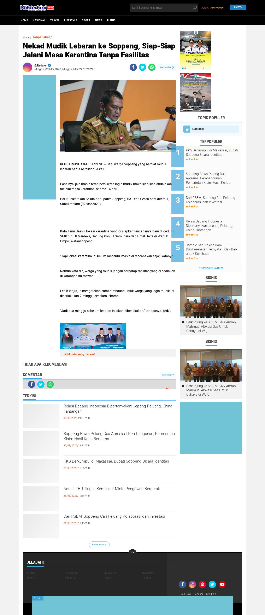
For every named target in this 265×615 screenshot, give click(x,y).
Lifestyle (70, 20)
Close (38, 598)
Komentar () (167, 67)
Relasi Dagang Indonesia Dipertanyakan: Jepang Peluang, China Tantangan (120, 410)
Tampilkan (168, 374)
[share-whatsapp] (151, 67)
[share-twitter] (142, 67)
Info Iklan (214, 594)
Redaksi (200, 594)
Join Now (186, 594)
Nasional (39, 20)
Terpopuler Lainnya (211, 254)
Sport (86, 20)
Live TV (237, 7)
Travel (54, 20)
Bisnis (111, 20)
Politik (70, 578)
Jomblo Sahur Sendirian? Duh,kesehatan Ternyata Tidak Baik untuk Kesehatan (217, 238)
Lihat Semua (99, 544)
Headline (71, 572)
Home (24, 20)
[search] (164, 8)
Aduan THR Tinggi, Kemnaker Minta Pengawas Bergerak (118, 493)
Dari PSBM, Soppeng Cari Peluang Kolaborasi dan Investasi (116, 520)
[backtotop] (132, 553)
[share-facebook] (133, 67)
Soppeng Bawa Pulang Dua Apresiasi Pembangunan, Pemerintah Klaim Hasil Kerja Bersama (116, 441)
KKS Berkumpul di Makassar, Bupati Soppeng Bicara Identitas (116, 465)
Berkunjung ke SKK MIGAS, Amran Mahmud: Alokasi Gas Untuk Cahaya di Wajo (211, 312)
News (98, 20)
